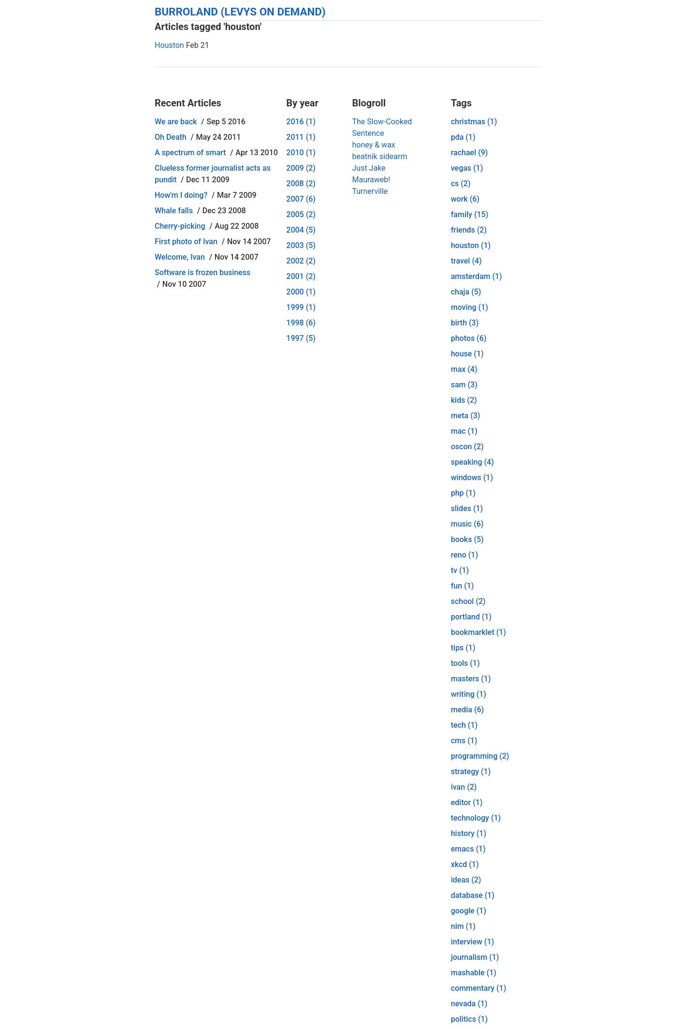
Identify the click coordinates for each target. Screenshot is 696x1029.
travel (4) (466, 260)
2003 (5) (301, 245)
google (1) (468, 910)
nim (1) (463, 926)
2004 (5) (301, 230)
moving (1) (469, 307)
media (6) (467, 709)
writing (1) (468, 694)
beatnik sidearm (379, 156)
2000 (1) (301, 291)
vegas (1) (467, 168)
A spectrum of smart (190, 152)
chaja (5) (466, 291)
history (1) (468, 833)
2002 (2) (301, 260)
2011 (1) (301, 137)
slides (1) (467, 508)
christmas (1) (474, 121)
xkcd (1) (465, 864)
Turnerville (370, 191)
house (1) (467, 353)
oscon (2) (467, 446)
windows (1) (472, 477)
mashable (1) (473, 972)
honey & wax (373, 144)
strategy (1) (471, 771)
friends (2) (469, 230)
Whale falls (174, 210)
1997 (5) (301, 338)
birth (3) (465, 322)
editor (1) (467, 802)
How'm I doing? (181, 195)
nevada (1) (469, 1003)
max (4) (464, 369)
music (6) (467, 524)
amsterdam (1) (476, 276)
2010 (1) (301, 152)
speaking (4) (472, 462)
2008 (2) (301, 183)
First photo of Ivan (186, 241)
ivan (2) (464, 787)
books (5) (467, 539)
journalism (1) (475, 957)
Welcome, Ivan (180, 257)
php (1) (463, 493)
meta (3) (465, 415)
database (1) (472, 895)
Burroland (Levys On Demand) (240, 11)
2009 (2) (301, 168)
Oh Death (171, 137)
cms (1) (464, 740)
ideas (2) (466, 879)
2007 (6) (301, 199)
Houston (169, 45)
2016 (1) (301, 121)
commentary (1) (479, 988)
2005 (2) (301, 214)
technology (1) (476, 818)
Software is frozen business (202, 272)
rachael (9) (469, 152)
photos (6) (469, 338)
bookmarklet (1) (478, 632)
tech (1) (464, 725)
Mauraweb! (371, 179)
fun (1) (462, 585)
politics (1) (469, 1019)
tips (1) (463, 647)
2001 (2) (301, 276)
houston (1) (471, 245)
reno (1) (464, 554)
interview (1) (472, 941)
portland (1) (471, 616)
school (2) (468, 601)
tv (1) (460, 570)
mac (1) (464, 431)
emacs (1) (468, 848)
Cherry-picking (180, 226)
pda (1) (463, 137)
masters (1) (471, 678)
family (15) (470, 214)
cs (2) (461, 183)
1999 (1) (301, 307)
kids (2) (464, 400)
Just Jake (368, 168)
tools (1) (465, 663)
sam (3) (464, 384)
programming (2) (480, 756)
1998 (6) (301, 322)
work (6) (465, 199)
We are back (176, 121)
